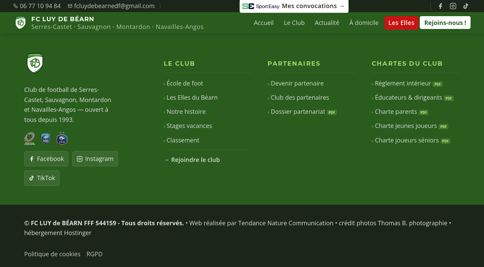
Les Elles (402, 23)
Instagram (95, 159)
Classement (182, 140)
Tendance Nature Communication (285, 223)
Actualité (327, 23)
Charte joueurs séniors (411, 140)
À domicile (364, 23)
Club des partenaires (298, 97)
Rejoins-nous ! (445, 23)
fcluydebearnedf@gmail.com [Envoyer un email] (111, 6)
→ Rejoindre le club (192, 160)
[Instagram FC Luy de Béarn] (453, 6)
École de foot (183, 83)
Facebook (46, 159)
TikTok (42, 178)
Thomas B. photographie (412, 223)
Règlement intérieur (407, 83)
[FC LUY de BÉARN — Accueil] (108, 23)
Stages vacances (188, 126)
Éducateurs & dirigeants (412, 97)
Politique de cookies (52, 254)
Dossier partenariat (302, 111)
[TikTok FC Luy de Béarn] (466, 6)
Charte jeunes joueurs (410, 126)
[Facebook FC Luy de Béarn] (440, 6)
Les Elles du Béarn (191, 97)
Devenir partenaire (296, 83)
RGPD (94, 254)
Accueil (264, 23)
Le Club (294, 23)
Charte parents (400, 111)
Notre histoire (185, 111)
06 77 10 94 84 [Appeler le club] (37, 6)
